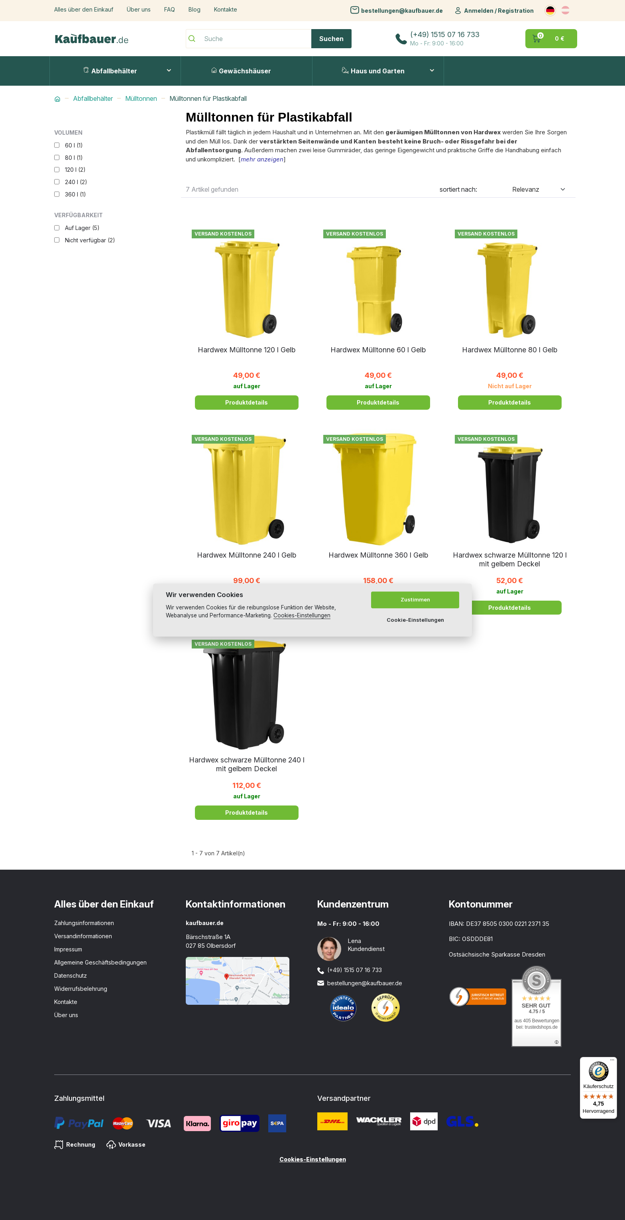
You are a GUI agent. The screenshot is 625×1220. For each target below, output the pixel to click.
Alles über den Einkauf (83, 9)
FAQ (169, 9)
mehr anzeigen (262, 159)
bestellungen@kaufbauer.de (402, 10)
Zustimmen (415, 600)
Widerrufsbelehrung (80, 988)
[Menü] (612, 1062)
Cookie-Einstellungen (415, 620)
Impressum (68, 949)
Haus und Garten (373, 71)
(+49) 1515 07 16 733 (445, 34)
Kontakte (225, 9)
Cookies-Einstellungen (312, 1159)
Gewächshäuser (241, 71)
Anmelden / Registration (499, 10)
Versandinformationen (83, 936)
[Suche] (269, 38)
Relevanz (525, 189)
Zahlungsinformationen (84, 922)
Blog (194, 9)
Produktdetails (246, 402)
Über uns (139, 9)
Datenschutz (70, 975)
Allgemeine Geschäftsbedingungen (100, 962)
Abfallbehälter (110, 71)
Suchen (331, 39)
